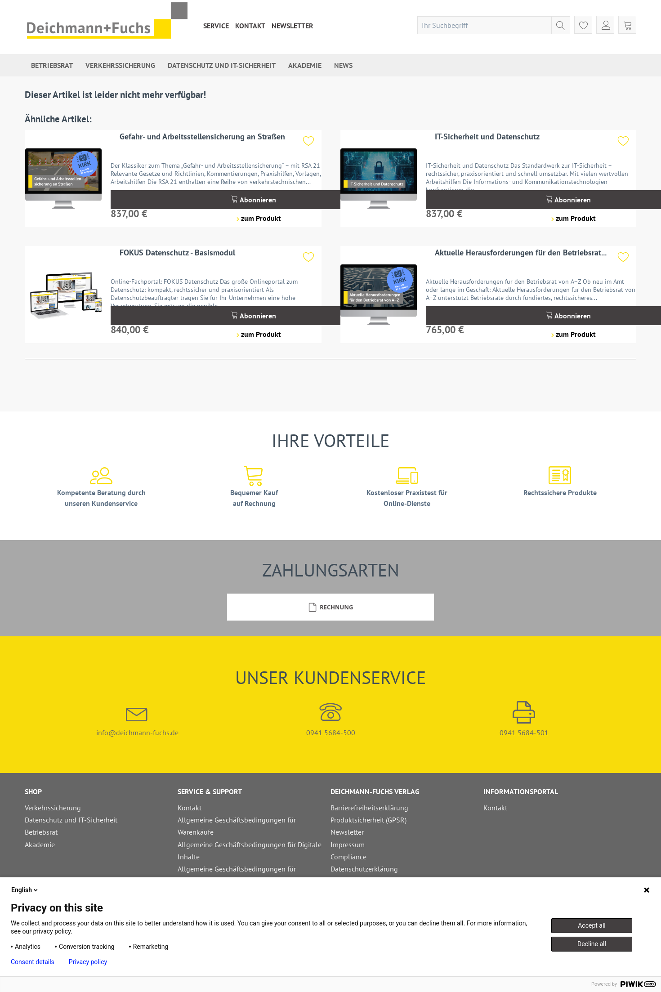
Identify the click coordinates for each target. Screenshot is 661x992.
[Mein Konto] (605, 25)
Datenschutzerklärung (364, 868)
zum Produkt (259, 218)
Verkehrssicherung (53, 807)
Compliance (348, 856)
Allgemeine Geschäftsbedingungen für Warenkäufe (237, 825)
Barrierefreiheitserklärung (369, 807)
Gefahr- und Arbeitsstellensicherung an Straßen (202, 136)
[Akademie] (305, 65)
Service (216, 25)
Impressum (347, 844)
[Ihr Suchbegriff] (493, 25)
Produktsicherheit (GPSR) (368, 819)
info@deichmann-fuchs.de (137, 719)
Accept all (592, 925)
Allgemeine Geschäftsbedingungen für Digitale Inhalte (250, 850)
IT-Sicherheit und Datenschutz (487, 136)
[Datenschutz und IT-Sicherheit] (221, 65)
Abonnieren (253, 199)
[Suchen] (560, 25)
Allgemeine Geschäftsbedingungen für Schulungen (237, 874)
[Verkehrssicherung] (120, 65)
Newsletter (292, 25)
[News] (343, 65)
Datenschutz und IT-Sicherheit (71, 819)
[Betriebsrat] (52, 65)
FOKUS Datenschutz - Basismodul (177, 252)
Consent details (32, 961)
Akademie (40, 844)
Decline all (591, 943)
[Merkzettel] (583, 25)
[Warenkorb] (627, 25)
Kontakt (250, 25)
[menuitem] (216, 25)
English (25, 890)
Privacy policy (88, 961)
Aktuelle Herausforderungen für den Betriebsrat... (521, 252)
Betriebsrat (41, 831)
